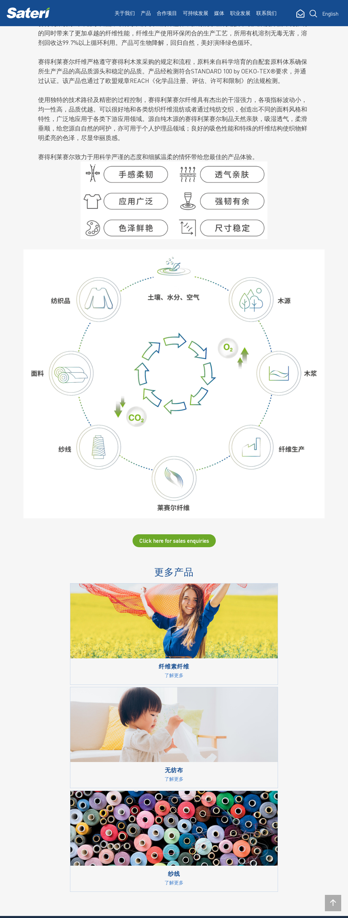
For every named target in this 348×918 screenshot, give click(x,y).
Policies (171, 767)
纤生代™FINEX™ (137, 755)
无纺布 (125, 791)
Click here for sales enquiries (174, 543)
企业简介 (82, 743)
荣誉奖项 (82, 779)
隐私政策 (82, 908)
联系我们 (266, 13)
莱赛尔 (125, 767)
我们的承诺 (176, 743)
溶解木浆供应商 (181, 810)
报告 (168, 779)
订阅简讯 (26, 870)
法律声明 (50, 908)
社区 (168, 833)
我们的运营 (85, 755)
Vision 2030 (175, 755)
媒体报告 (219, 755)
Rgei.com (19, 908)
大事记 (80, 767)
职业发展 (240, 13)
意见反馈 (173, 845)
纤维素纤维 (130, 743)
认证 (168, 821)
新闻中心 (219, 743)
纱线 (123, 779)
